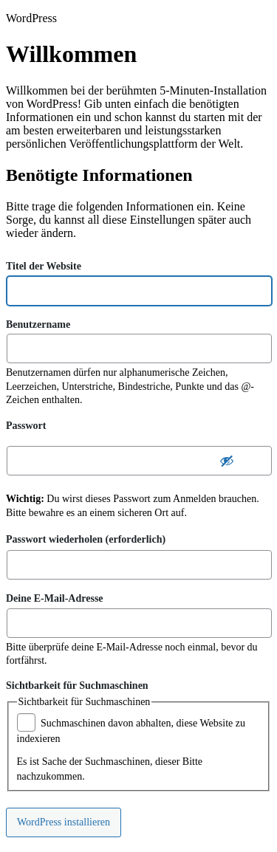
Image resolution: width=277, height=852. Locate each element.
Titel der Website (43, 265)
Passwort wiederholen (85, 538)
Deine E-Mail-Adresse (54, 597)
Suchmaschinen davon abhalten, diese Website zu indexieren (131, 730)
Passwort (26, 425)
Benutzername (38, 323)
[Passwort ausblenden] (227, 460)
